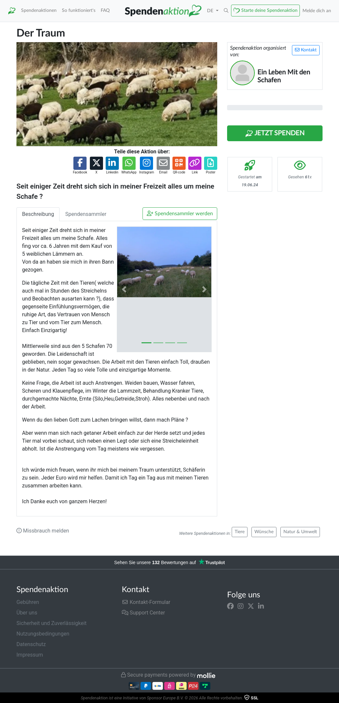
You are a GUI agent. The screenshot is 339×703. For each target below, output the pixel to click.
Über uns (26, 613)
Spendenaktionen (39, 10)
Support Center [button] (143, 613)
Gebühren (27, 602)
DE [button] (211, 10)
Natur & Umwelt (300, 532)
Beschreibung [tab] (38, 214)
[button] (226, 11)
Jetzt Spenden (274, 134)
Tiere (240, 532)
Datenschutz (31, 644)
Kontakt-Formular (146, 602)
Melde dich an (316, 10)
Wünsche (264, 532)
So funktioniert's (78, 10)
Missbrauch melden (42, 531)
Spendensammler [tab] (85, 214)
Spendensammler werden (180, 213)
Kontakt (306, 49)
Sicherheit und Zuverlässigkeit (51, 623)
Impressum (29, 655)
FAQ (105, 10)
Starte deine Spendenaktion (269, 10)
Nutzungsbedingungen (42, 634)
